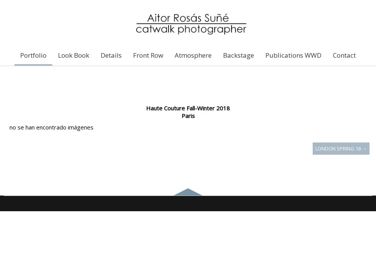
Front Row (148, 55)
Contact (344, 55)
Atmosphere (193, 55)
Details (111, 55)
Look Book (73, 55)
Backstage (238, 55)
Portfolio (33, 55)
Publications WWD (293, 55)
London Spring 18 (341, 148)
